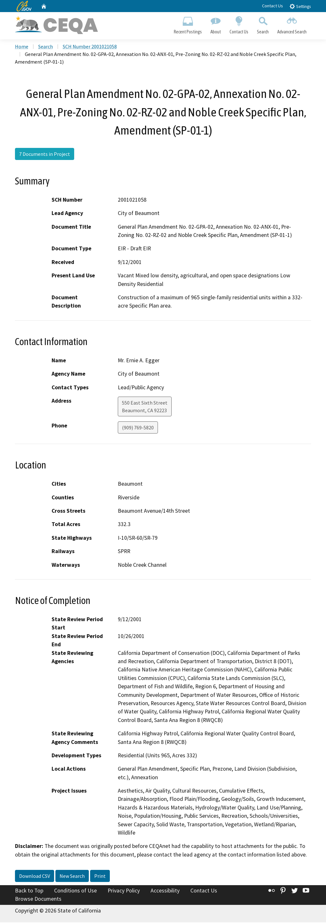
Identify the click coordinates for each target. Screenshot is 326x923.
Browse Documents (38, 899)
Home (21, 47)
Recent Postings (187, 24)
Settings (300, 6)
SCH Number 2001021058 (90, 47)
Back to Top (29, 891)
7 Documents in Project (44, 154)
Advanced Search (292, 24)
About (215, 24)
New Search (72, 877)
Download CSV (34, 877)
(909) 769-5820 (138, 428)
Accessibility (165, 891)
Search (263, 24)
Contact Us (272, 6)
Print (100, 877)
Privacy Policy (124, 891)
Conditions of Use (75, 891)
